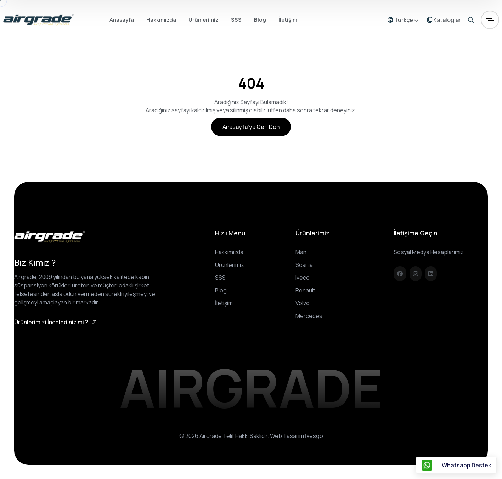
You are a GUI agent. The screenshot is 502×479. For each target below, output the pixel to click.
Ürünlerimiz (203, 19)
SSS (236, 19)
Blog (260, 19)
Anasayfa (121, 19)
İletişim (287, 19)
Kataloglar (444, 20)
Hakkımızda (161, 19)
